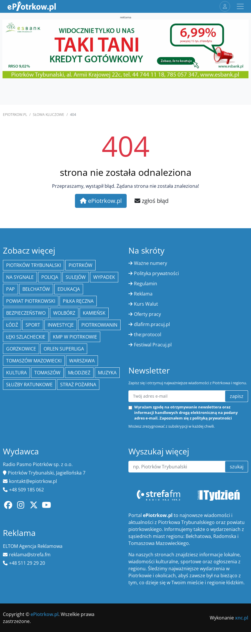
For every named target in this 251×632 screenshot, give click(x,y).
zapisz (236, 396)
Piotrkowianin (99, 325)
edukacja (69, 289)
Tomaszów (47, 372)
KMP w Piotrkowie (75, 337)
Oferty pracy (147, 314)
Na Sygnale (20, 277)
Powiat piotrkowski (30, 301)
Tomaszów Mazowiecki (34, 360)
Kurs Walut (146, 304)
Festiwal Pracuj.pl (153, 344)
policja (49, 277)
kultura (16, 372)
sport (33, 325)
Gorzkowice (21, 349)
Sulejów (76, 277)
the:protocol (147, 334)
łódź (12, 325)
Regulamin (145, 283)
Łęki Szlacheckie (25, 337)
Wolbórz (64, 313)
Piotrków (80, 265)
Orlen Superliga (64, 349)
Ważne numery (150, 263)
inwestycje (61, 325)
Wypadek (104, 277)
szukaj (236, 466)
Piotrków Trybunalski (33, 265)
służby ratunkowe (29, 384)
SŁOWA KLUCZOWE (48, 114)
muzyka (107, 372)
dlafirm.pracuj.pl (152, 324)
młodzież (79, 372)
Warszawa (82, 360)
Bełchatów (36, 289)
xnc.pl (241, 618)
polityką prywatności (212, 418)
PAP (10, 289)
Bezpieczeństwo (26, 313)
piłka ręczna (78, 301)
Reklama (143, 294)
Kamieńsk (94, 313)
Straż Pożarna (78, 384)
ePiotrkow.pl (15, 114)
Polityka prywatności (156, 273)
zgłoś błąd (151, 201)
